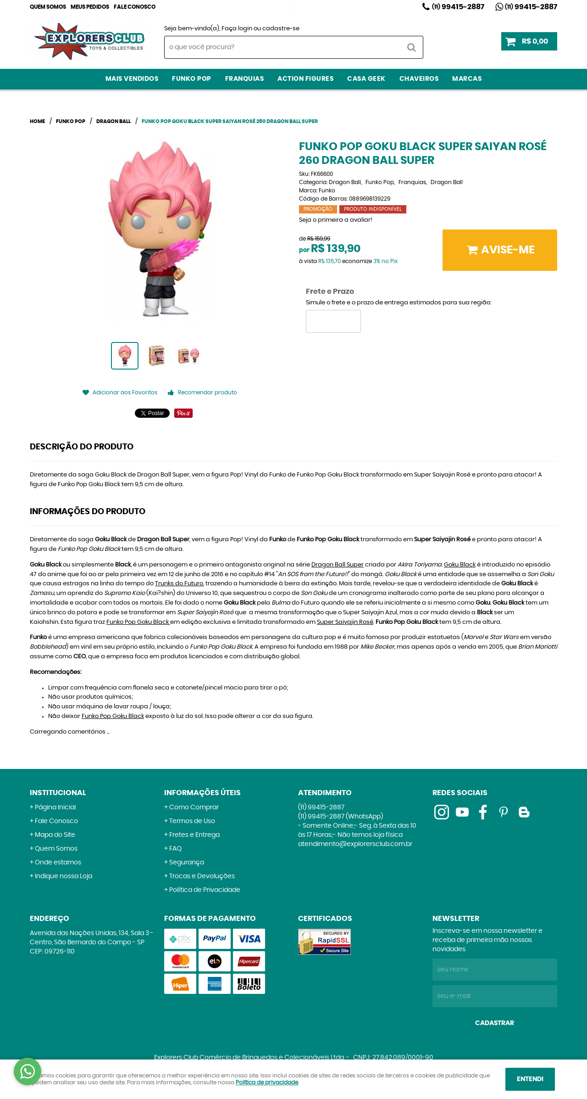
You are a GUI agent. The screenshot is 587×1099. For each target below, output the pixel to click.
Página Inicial (55, 807)
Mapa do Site (55, 835)
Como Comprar (194, 807)
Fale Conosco (134, 7)
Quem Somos (48, 7)
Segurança (186, 862)
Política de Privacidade (204, 890)
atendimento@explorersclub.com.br (355, 844)
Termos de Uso (192, 821)
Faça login (237, 29)
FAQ (175, 849)
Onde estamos (58, 862)
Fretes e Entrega (194, 835)
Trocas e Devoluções (202, 876)
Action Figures (305, 79)
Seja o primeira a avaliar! (335, 220)
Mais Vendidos (132, 79)
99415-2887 (458, 7)
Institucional (58, 792)
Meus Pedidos (90, 7)
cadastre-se (280, 29)
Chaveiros (419, 79)
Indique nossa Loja (63, 876)
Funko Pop (191, 79)
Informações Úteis (202, 792)
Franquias (244, 79)
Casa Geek (366, 79)
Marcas (467, 79)
